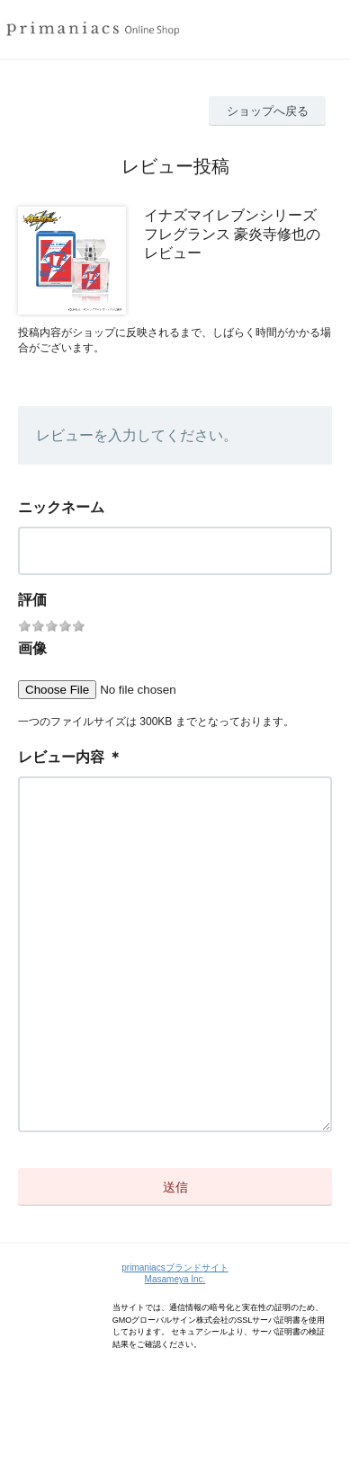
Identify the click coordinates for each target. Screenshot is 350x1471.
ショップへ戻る (268, 111)
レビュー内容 (61, 757)
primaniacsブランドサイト (174, 1339)
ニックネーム (61, 507)
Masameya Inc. (175, 1351)
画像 (32, 648)
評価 (32, 599)
